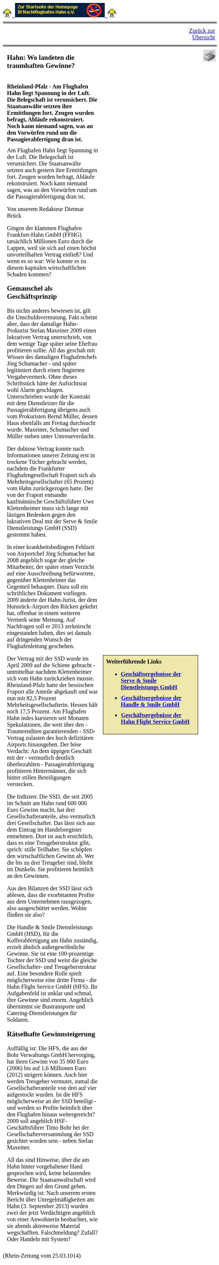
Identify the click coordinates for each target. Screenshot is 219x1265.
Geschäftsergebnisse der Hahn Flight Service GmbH (155, 718)
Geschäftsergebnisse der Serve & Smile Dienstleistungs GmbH (151, 680)
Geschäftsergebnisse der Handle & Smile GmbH (151, 701)
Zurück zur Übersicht (202, 34)
